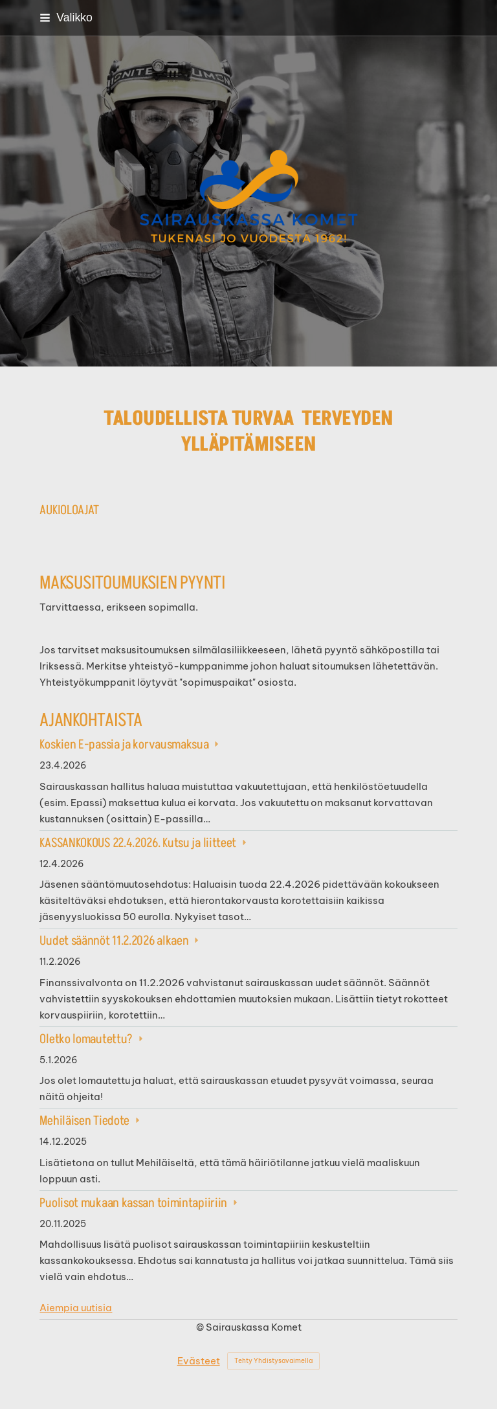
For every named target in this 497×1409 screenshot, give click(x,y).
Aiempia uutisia (75, 1308)
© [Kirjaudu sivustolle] (201, 1327)
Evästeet (198, 1361)
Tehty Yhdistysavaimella (273, 1361)
